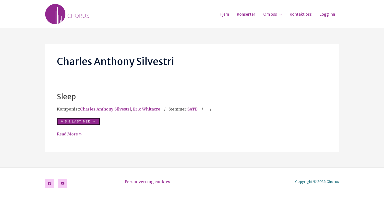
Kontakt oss (301, 14)
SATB (192, 109)
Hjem (224, 14)
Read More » (69, 133)
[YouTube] (62, 183)
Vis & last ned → (78, 121)
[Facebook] (49, 183)
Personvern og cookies (147, 181)
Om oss (270, 14)
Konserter (246, 14)
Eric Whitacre (146, 109)
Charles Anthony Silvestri (105, 109)
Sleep (66, 96)
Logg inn (327, 14)
